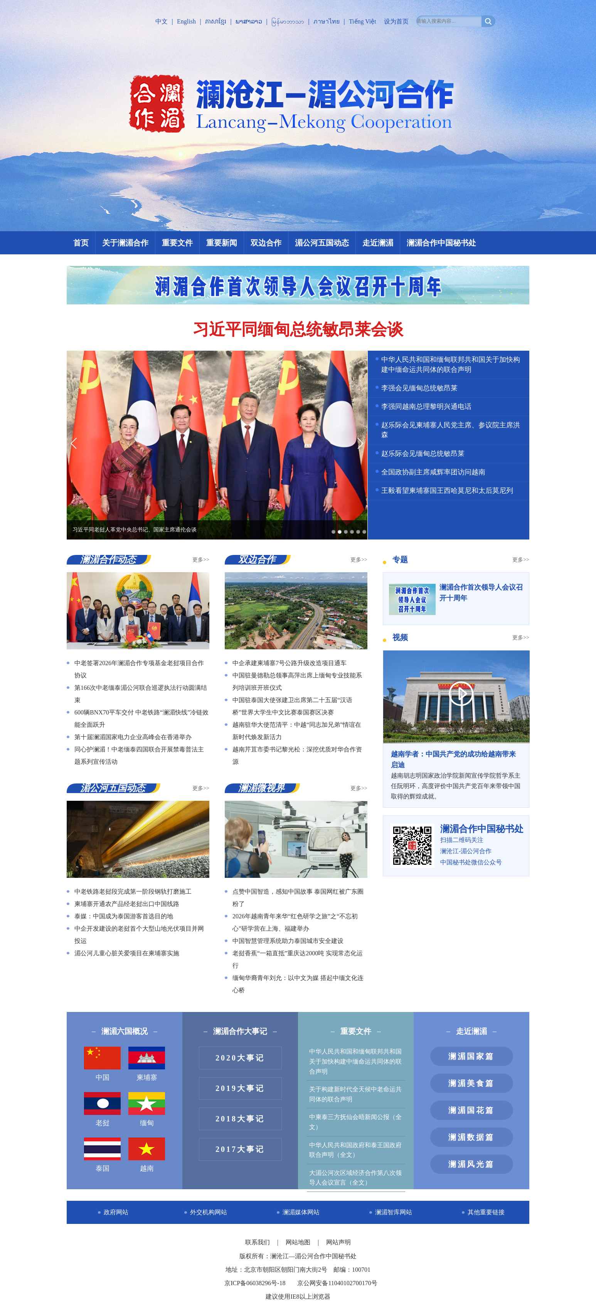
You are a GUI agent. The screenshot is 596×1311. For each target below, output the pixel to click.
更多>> (200, 560)
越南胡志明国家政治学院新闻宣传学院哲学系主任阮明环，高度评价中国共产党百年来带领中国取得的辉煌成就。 (456, 774)
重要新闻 (221, 243)
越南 (146, 1155)
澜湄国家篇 (471, 1056)
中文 (161, 21)
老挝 (102, 1109)
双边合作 (266, 243)
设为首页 (396, 21)
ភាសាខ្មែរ (215, 21)
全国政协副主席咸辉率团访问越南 (433, 472)
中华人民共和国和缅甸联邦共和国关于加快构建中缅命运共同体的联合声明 (355, 1061)
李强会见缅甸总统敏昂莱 (419, 388)
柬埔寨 (146, 1064)
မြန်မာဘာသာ (287, 21)
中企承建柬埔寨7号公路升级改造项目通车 (289, 663)
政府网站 (116, 1212)
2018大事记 (240, 1118)
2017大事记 (240, 1149)
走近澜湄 (377, 243)
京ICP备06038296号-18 (254, 1283)
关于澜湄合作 (125, 243)
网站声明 (338, 1242)
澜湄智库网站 (393, 1212)
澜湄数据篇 (471, 1137)
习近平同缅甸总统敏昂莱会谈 (298, 329)
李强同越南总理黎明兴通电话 (426, 406)
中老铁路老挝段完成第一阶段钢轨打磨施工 (133, 891)
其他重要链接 (486, 1212)
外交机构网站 (208, 1212)
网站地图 (299, 1242)
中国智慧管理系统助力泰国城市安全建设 (287, 941)
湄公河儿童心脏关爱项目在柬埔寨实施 (126, 953)
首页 (81, 243)
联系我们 (258, 1242)
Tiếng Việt (362, 21)
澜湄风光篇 (471, 1164)
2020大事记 (240, 1058)
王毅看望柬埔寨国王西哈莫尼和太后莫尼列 (447, 490)
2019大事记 (240, 1088)
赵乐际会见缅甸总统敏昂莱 (423, 453)
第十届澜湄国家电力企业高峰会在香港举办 (133, 737)
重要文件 (177, 243)
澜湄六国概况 (124, 1031)
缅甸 (146, 1109)
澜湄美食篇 (471, 1083)
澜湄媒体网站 (301, 1212)
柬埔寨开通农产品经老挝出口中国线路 (126, 904)
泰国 (102, 1155)
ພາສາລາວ (249, 21)
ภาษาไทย (326, 21)
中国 (102, 1064)
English (186, 21)
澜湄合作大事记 (240, 1031)
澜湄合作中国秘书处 (441, 243)
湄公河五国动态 (322, 243)
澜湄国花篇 (471, 1110)
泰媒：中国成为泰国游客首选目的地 (123, 916)
